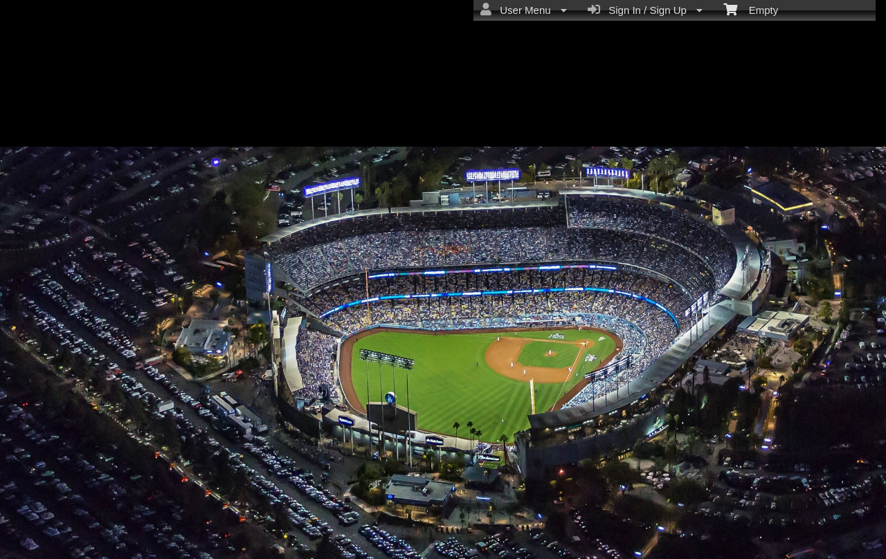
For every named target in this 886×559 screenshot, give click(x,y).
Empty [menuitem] (750, 9)
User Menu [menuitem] (523, 9)
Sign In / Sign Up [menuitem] (645, 9)
